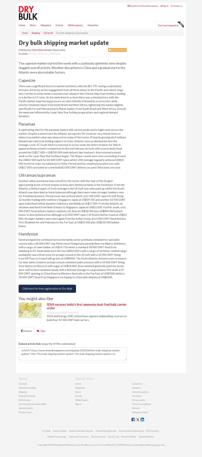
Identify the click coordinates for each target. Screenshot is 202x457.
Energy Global (60, 430)
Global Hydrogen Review (81, 430)
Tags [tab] (41, 330)
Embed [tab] (26, 330)
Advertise (92, 25)
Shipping (23, 392)
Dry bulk (23, 383)
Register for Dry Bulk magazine (143, 6)
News (78, 392)
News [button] (33, 25)
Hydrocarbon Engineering (131, 430)
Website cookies (140, 412)
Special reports (26, 408)
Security (136, 408)
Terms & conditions (141, 404)
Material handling (27, 387)
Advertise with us (140, 392)
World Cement (98, 436)
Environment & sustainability (33, 404)
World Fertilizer (129, 436)
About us (136, 387)
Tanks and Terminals (78, 436)
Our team (136, 396)
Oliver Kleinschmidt (41, 50)
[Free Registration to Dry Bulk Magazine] (47, 289)
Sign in (165, 6)
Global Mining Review (106, 430)
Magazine (46, 25)
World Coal (113, 436)
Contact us (177, 6)
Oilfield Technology (56, 436)
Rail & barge (24, 400)
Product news (25, 412)
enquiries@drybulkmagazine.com (148, 445)
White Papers (81, 400)
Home (22, 25)
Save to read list (117, 50)
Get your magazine (170, 25)
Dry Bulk (23, 53)
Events (59, 25)
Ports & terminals (27, 396)
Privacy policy (138, 400)
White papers (75, 25)
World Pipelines (146, 436)
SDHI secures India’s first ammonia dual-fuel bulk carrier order (87, 306)
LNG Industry (152, 430)
